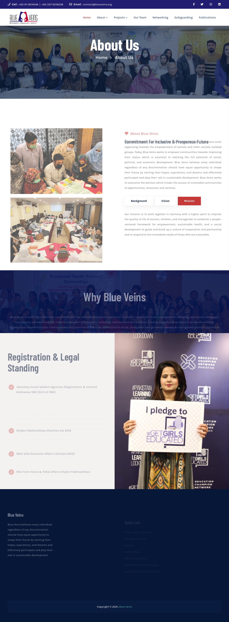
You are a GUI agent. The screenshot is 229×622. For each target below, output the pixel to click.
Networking (160, 17)
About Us (124, 57)
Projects (121, 17)
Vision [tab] (165, 201)
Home (87, 17)
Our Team (140, 17)
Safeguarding (183, 17)
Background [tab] (139, 201)
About (102, 17)
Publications (207, 17)
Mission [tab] (189, 201)
